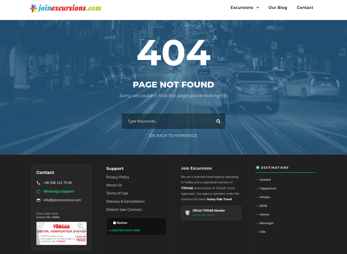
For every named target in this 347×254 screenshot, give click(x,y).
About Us (114, 185)
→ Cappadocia (266, 188)
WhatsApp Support (55, 191)
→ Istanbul (263, 179)
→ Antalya (263, 197)
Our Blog (278, 7)
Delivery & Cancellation (125, 201)
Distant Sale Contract (124, 209)
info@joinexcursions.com (58, 200)
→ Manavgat (265, 223)
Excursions (242, 7)
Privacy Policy (117, 177)
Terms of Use (117, 193)
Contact (305, 7)
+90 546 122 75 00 (54, 183)
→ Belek (261, 205)
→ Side (261, 232)
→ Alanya (262, 214)
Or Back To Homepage (173, 136)
